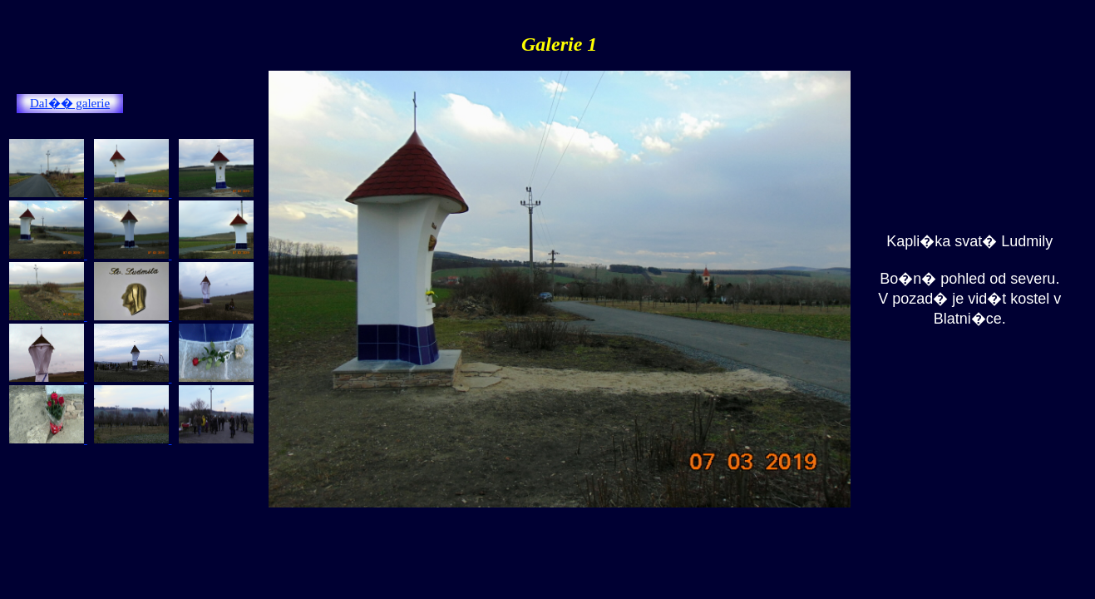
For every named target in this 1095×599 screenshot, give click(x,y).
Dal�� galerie (70, 103)
